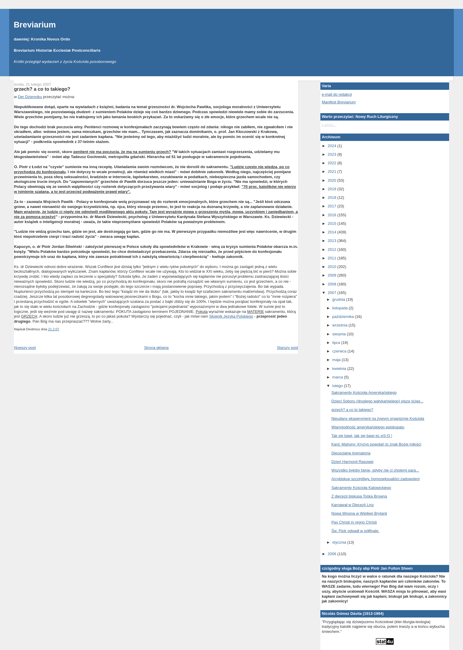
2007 (333, 292)
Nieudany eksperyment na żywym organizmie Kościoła (377, 418)
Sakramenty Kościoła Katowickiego (361, 487)
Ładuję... (329, 125)
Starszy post (287, 347)
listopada (340, 308)
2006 (333, 554)
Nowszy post (25, 347)
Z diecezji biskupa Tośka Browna (359, 496)
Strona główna (156, 347)
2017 (333, 206)
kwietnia (339, 368)
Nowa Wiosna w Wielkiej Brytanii (359, 513)
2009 (333, 275)
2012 (333, 249)
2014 (333, 232)
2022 (333, 163)
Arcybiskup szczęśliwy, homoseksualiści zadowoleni (375, 479)
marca (338, 377)
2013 (333, 240)
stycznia (339, 542)
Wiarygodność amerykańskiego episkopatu (367, 427)
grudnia (339, 299)
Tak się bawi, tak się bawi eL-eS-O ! (361, 435)
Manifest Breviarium (339, 102)
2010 (333, 266)
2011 (333, 258)
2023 (333, 154)
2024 (333, 146)
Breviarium (35, 24)
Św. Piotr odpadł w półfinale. (355, 531)
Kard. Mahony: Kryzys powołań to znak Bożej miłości (376, 444)
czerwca (339, 351)
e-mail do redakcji (337, 94)
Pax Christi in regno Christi (354, 522)
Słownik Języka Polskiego (231, 316)
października (343, 316)
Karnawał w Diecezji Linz (352, 505)
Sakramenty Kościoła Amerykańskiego (364, 392)
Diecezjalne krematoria (350, 453)
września (340, 325)
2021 (333, 171)
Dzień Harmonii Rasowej (352, 461)
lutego (338, 386)
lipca (336, 342)
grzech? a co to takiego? (42, 89)
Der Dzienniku (30, 97)
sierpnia (339, 334)
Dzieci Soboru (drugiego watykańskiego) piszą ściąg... (377, 401)
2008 (333, 284)
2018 (333, 197)
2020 (333, 180)
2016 (333, 215)
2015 (333, 223)
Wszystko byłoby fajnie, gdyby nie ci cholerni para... (375, 470)
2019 (333, 189)
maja (337, 360)
